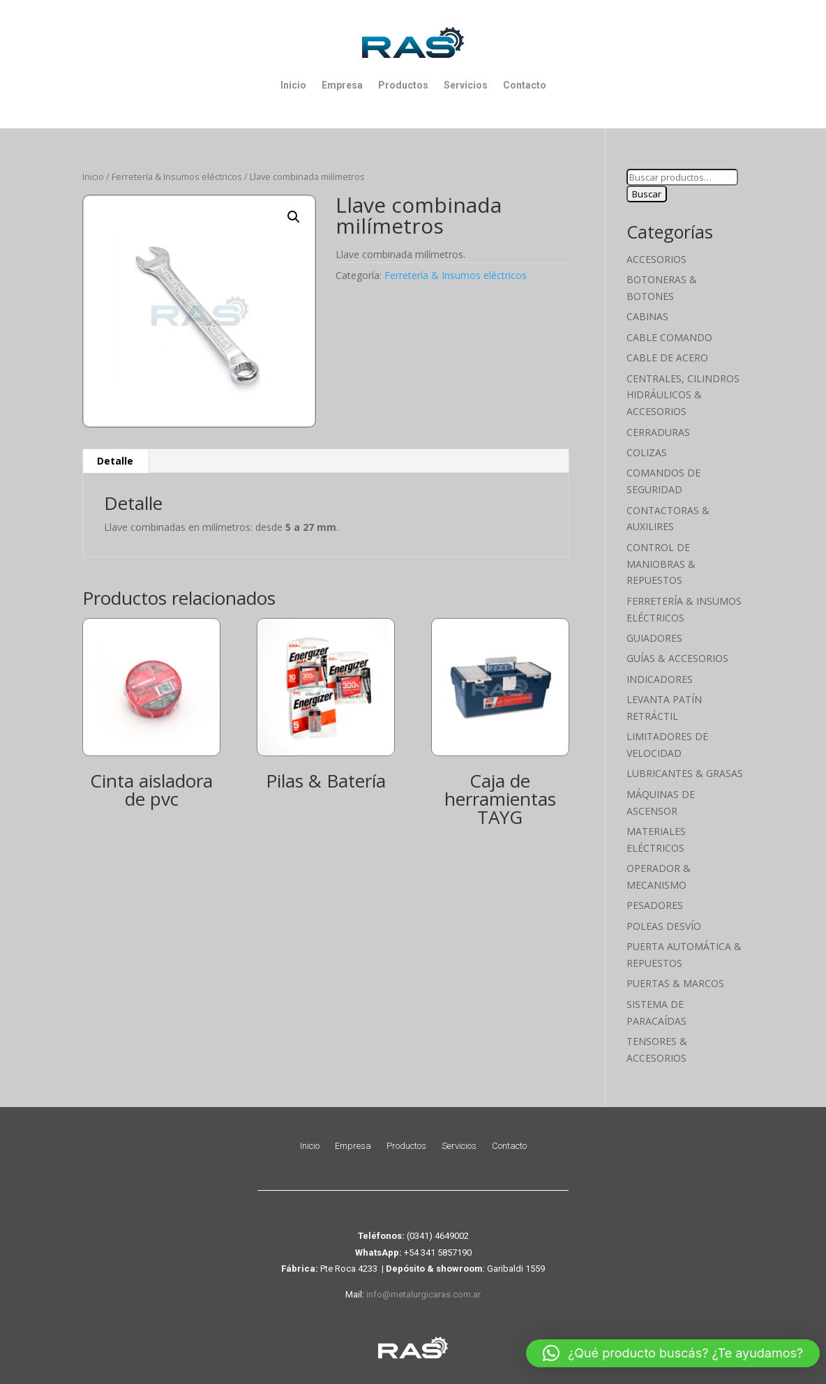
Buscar (646, 194)
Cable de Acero (667, 357)
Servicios (466, 85)
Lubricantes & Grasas (684, 773)
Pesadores (654, 905)
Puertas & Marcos (675, 983)
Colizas (646, 452)
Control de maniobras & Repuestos (661, 564)
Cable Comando (669, 337)
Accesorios (656, 259)
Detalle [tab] (115, 460)
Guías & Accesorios (677, 658)
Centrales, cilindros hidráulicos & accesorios (682, 395)
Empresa (342, 85)
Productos (403, 85)
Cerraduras (658, 432)
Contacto (524, 85)
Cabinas (647, 316)
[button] (293, 217)
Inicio (293, 85)
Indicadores (659, 679)
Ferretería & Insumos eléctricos (177, 176)
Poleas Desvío (663, 926)
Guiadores (654, 638)
